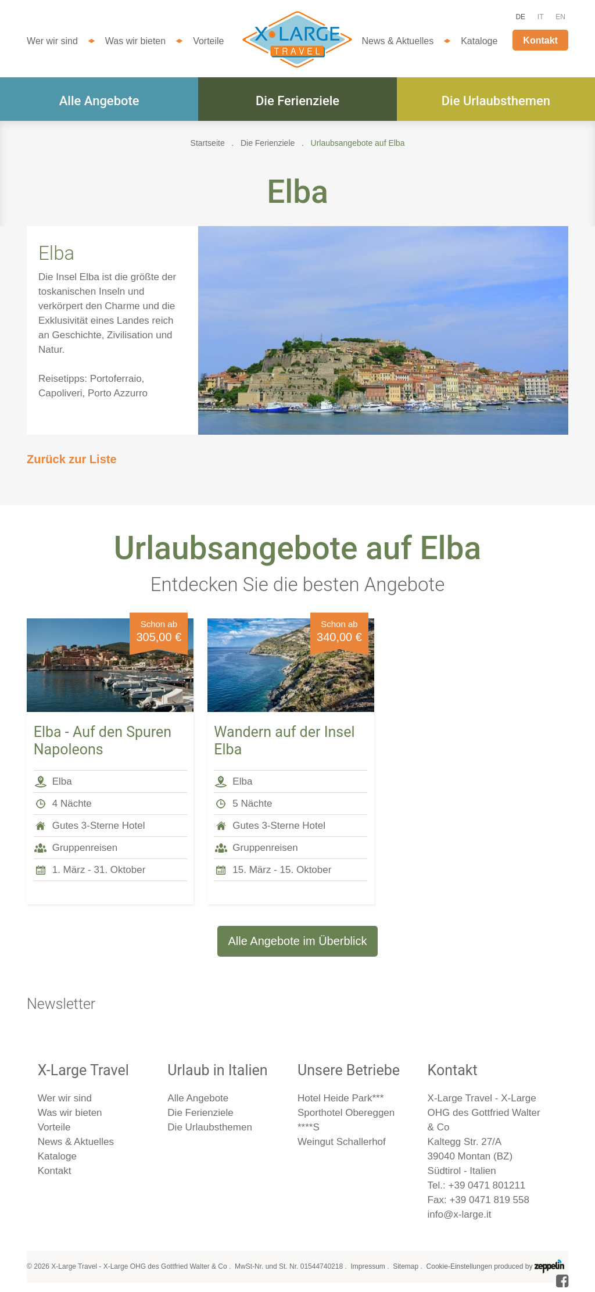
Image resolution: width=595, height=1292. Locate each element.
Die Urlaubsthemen (496, 101)
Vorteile (208, 41)
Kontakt (540, 40)
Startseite (208, 143)
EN (560, 17)
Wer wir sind (52, 41)
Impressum (367, 1266)
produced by (529, 1266)
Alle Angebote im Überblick (297, 941)
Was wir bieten (135, 41)
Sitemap (405, 1266)
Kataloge (479, 41)
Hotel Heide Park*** (340, 1098)
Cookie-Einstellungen (459, 1266)
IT (540, 17)
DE (520, 17)
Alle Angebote (99, 101)
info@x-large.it (460, 1214)
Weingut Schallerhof (342, 1141)
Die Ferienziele (297, 101)
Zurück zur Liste (71, 459)
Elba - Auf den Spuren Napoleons (102, 741)
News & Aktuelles (398, 41)
